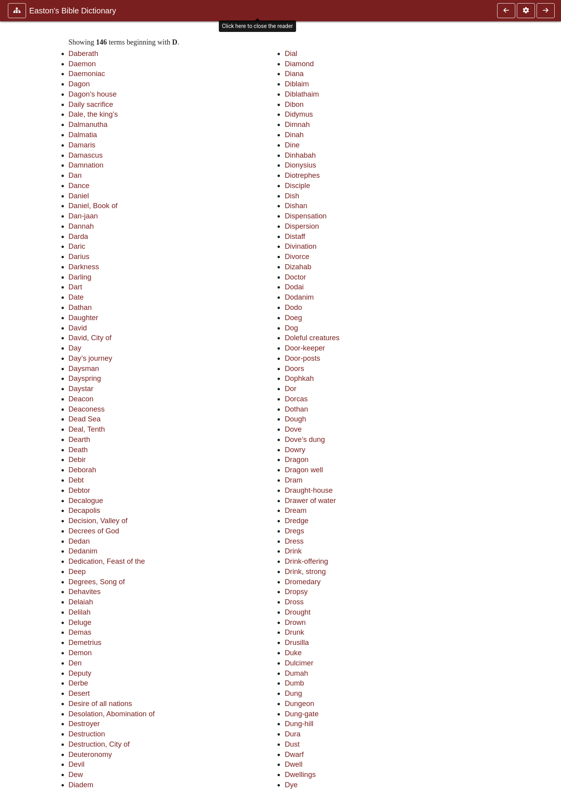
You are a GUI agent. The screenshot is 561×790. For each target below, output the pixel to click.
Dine (292, 145)
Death (78, 449)
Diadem (81, 785)
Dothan (296, 409)
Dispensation (305, 216)
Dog (291, 328)
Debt (76, 480)
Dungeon (299, 703)
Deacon (81, 399)
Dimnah (297, 124)
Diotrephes (302, 175)
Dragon (296, 459)
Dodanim (299, 297)
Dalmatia (83, 134)
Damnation (86, 165)
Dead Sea (85, 419)
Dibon (294, 104)
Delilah (80, 612)
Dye (291, 785)
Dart (75, 287)
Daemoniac (87, 73)
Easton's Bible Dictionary (72, 10)
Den (75, 663)
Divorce (297, 256)
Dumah (296, 673)
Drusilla (297, 642)
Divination (301, 246)
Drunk (294, 632)
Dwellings (300, 774)
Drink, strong (305, 571)
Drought (297, 612)
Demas (80, 632)
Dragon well (304, 470)
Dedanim (83, 551)
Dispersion (302, 226)
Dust (292, 744)
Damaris (82, 145)
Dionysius (300, 165)
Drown (295, 622)
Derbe (78, 683)
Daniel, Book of (93, 205)
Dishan (296, 205)
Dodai (294, 287)
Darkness (84, 267)
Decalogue (86, 500)
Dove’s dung (305, 439)
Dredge (296, 520)
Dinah (294, 134)
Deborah (83, 470)
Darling (80, 277)
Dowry (295, 449)
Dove (293, 429)
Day (75, 348)
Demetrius (85, 642)
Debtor (79, 490)
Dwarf (294, 754)
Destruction (87, 734)
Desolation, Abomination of (112, 714)
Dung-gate (302, 714)
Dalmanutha (88, 124)
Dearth (79, 439)
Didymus (299, 114)
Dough (295, 419)
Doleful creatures (312, 338)
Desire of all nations (100, 703)
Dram (293, 480)
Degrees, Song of (97, 582)
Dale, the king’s (93, 114)
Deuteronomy (90, 754)
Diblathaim (302, 94)
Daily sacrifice (91, 104)
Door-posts (302, 358)
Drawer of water (310, 500)
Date (76, 297)
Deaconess (87, 409)
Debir (77, 459)
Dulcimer (299, 663)
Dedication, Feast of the (107, 561)
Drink (293, 551)
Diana (294, 73)
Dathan (80, 307)
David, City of (90, 338)
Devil (77, 764)
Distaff (295, 236)
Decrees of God (94, 531)
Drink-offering (306, 561)
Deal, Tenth (87, 429)
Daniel (79, 196)
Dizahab (298, 267)
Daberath (84, 53)
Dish (292, 196)
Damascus (86, 155)
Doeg (293, 317)
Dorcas (296, 399)
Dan (75, 175)
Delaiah (81, 602)
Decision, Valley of (98, 520)
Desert (79, 693)
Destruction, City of (99, 744)
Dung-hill (299, 723)
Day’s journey (90, 358)
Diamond (299, 64)
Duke (293, 652)
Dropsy (296, 591)
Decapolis (85, 510)
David (78, 328)
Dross (294, 602)
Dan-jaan (83, 216)
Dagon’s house (93, 94)
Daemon (82, 64)
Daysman (84, 368)
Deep (77, 571)
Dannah (81, 226)
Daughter (84, 317)
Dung (293, 693)
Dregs (294, 531)
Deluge (80, 622)
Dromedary (303, 582)
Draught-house (309, 490)
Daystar (81, 388)
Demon (80, 652)
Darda (78, 236)
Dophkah (299, 378)
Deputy (80, 673)
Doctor (295, 277)
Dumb (294, 683)
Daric (77, 246)
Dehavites (85, 591)
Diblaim (297, 84)
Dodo (293, 307)
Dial (291, 53)
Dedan (79, 541)
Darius (79, 256)
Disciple (297, 185)
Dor (290, 388)
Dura (292, 734)
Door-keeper (305, 348)
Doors (294, 368)
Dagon (79, 84)
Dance (79, 185)
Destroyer (84, 723)
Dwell (293, 764)
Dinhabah (300, 155)
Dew (76, 774)
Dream (295, 510)
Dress (294, 541)
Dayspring (85, 378)
